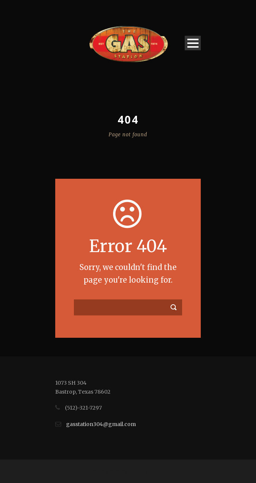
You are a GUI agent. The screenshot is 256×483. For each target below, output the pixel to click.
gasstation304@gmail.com (101, 424)
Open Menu (193, 43)
